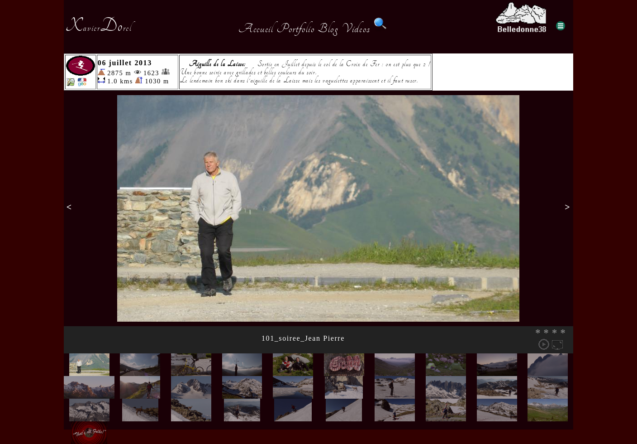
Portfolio (295, 28)
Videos (356, 28)
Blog (328, 28)
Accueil (255, 28)
